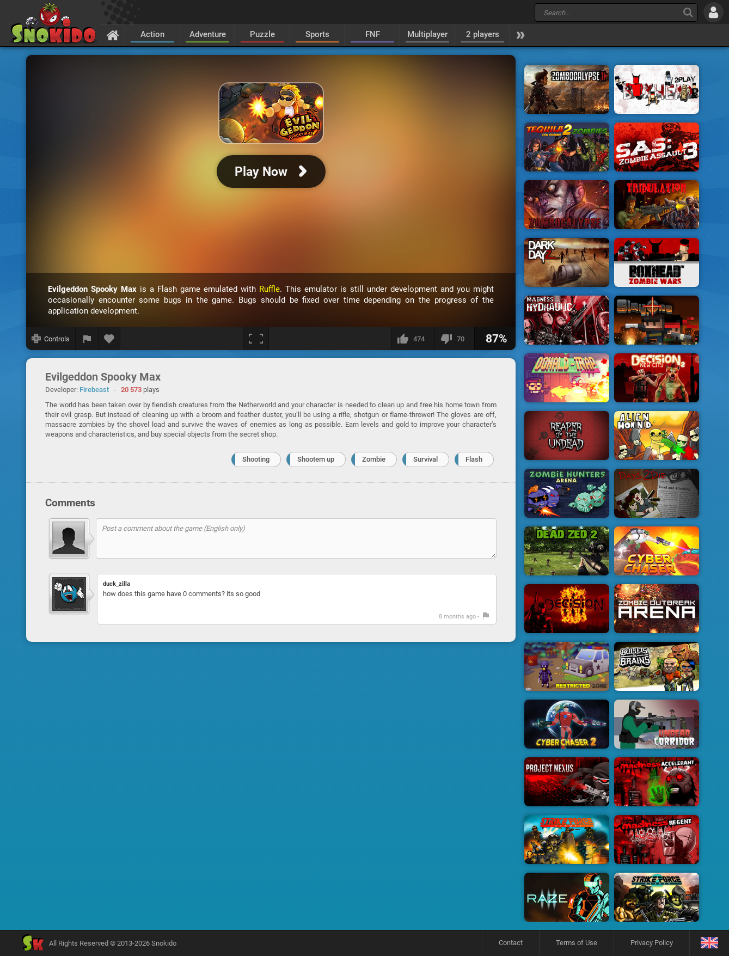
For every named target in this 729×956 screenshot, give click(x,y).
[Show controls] (51, 338)
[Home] (113, 34)
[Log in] (713, 12)
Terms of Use (576, 943)
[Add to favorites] (109, 338)
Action (152, 34)
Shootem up (315, 459)
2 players (482, 34)
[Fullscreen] (256, 338)
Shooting (255, 459)
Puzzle (262, 34)
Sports (317, 34)
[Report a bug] (87, 338)
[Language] (709, 943)
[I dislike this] (454, 338)
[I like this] (412, 338)
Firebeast (94, 389)
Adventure (207, 34)
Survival (425, 459)
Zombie (373, 459)
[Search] (688, 12)
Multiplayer (427, 34)
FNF (372, 34)
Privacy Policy (651, 943)
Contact (511, 943)
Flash (473, 459)
